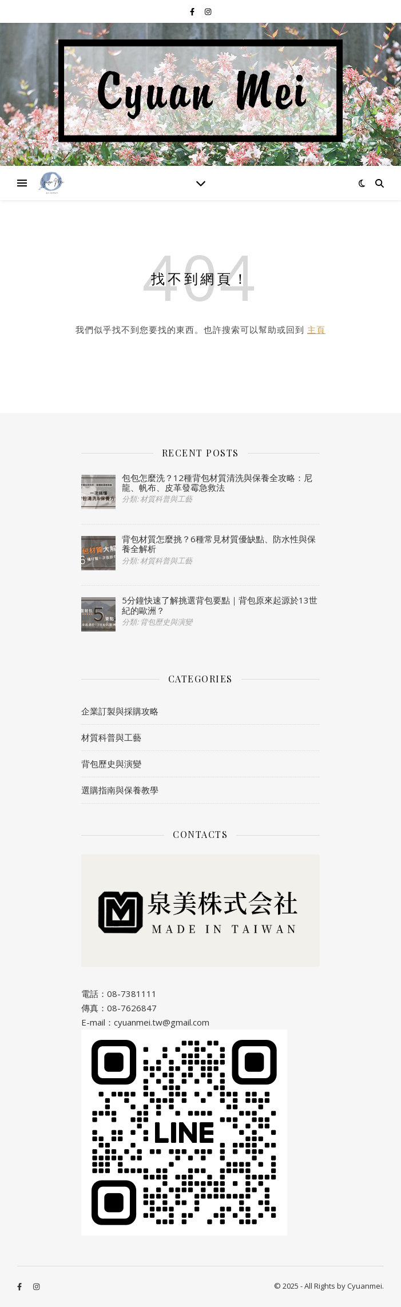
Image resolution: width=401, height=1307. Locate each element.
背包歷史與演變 (111, 763)
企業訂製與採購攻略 (119, 711)
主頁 (316, 329)
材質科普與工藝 (111, 737)
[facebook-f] (193, 11)
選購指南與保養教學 (119, 790)
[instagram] (208, 11)
